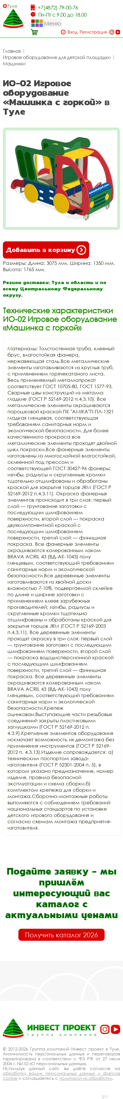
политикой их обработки (85, 1078)
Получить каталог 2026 (61, 935)
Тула (12, 5)
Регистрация (93, 32)
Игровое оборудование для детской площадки (57, 57)
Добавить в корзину (46, 250)
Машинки (14, 64)
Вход (73, 32)
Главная (12, 51)
